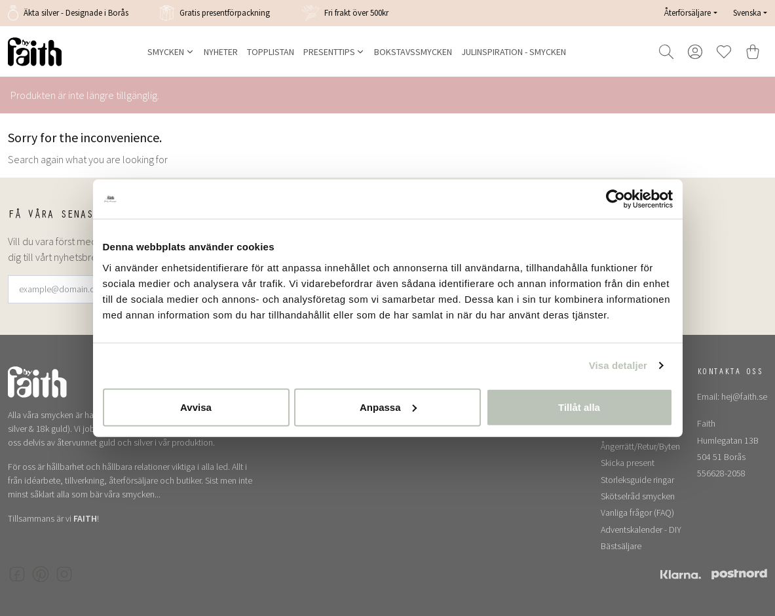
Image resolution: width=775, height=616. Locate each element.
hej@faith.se (744, 396)
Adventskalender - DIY (641, 529)
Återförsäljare (687, 12)
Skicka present (627, 463)
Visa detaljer (618, 365)
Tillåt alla (579, 406)
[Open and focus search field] (666, 51)
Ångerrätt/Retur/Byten (640, 446)
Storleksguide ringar (637, 480)
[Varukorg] (752, 51)
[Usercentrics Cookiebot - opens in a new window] (615, 199)
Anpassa (388, 406)
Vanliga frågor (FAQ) (637, 512)
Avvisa (196, 406)
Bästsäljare (621, 546)
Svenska (747, 12)
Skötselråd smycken (638, 496)
